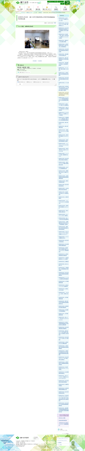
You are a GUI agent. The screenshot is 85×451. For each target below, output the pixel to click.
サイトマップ (61, 1)
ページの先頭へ (66, 433)
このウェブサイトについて (63, 438)
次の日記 (40, 60)
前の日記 (35, 60)
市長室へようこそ (29, 12)
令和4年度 (40, 12)
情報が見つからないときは (63, 430)
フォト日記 (35, 12)
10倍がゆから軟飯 (62, 417)
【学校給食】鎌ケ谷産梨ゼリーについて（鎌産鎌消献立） (63, 424)
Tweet (55, 22)
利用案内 (59, 442)
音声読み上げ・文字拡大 (53, 1)
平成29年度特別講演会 (63, 420)
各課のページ (36, 438)
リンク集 (59, 444)
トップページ (23, 12)
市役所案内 (36, 437)
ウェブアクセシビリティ (62, 440)
